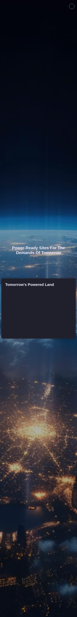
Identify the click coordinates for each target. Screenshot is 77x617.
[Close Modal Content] (74, 2)
